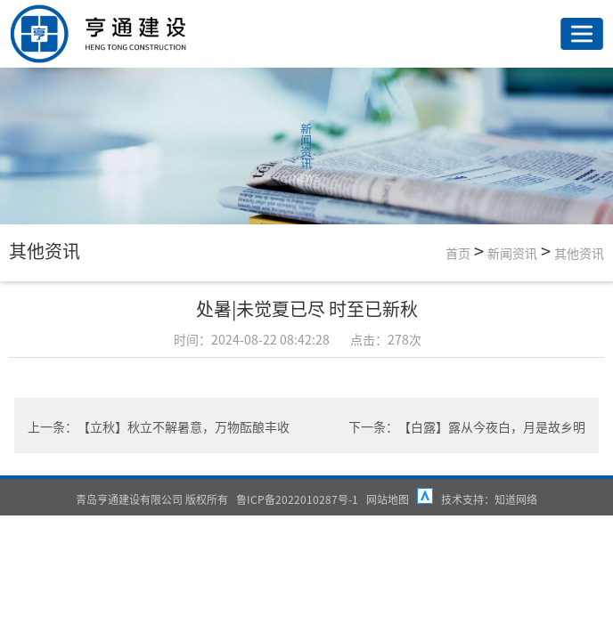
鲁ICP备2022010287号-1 (297, 499)
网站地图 (387, 499)
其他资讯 (579, 253)
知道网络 (515, 499)
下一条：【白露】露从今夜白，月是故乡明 (466, 426)
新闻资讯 (512, 253)
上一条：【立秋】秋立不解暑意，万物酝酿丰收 (159, 426)
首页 (457, 253)
